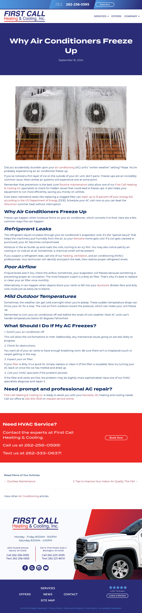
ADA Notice (91, 608)
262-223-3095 (56, 555)
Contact (71, 594)
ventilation (80, 255)
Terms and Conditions (74, 608)
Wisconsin (10, 204)
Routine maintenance (73, 184)
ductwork (103, 285)
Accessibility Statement (110, 608)
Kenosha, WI (90, 395)
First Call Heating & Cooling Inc (23, 395)
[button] (108, 16)
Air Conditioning (28, 496)
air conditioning (65, 167)
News (47, 594)
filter (15, 364)
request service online (60, 398)
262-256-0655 (20, 558)
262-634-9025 (33, 398)
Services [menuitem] (100, 16)
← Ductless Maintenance (19, 481)
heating (68, 255)
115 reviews (120, 591)
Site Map (48, 600)
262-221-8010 (56, 558)
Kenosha (79, 238)
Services (48, 588)
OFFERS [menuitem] (116, 16)
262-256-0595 (77, 4)
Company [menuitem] (130, 16)
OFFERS (25, 594)
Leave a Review (117, 595)
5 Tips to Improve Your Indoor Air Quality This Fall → (105, 481)
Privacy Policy (55, 608)
